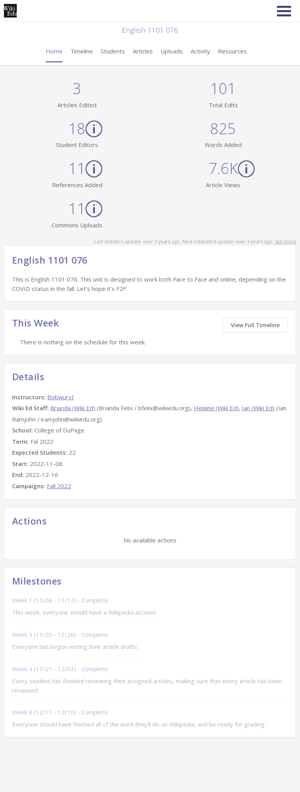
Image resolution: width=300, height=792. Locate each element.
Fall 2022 (59, 486)
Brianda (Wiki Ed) (72, 408)
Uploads (172, 51)
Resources (232, 51)
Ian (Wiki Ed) (258, 408)
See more (285, 241)
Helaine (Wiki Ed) (216, 408)
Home (54, 51)
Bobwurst (60, 397)
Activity (200, 51)
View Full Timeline (255, 325)
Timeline (81, 51)
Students (113, 51)
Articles (143, 51)
